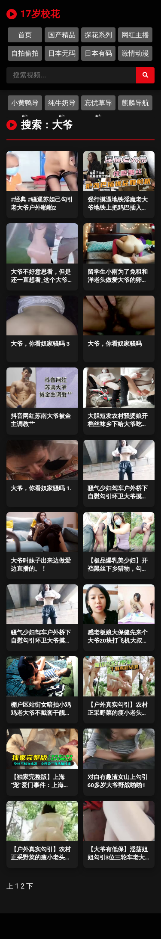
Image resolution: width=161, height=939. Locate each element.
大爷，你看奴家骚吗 (115, 343)
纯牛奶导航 (62, 104)
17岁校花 (33, 13)
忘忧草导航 (98, 104)
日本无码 (62, 53)
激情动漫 (135, 53)
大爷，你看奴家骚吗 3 (40, 343)
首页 (25, 35)
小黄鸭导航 (25, 104)
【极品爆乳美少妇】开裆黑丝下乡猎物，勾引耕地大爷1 (118, 568)
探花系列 (98, 35)
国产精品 (62, 35)
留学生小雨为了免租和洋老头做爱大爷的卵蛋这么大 (118, 279)
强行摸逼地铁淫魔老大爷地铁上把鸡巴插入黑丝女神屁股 (118, 207)
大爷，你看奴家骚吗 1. (41, 488)
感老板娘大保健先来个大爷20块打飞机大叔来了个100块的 (118, 640)
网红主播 (135, 35)
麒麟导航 (135, 103)
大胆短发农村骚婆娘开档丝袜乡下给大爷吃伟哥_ (118, 423)
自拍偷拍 (25, 53)
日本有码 (98, 53)
